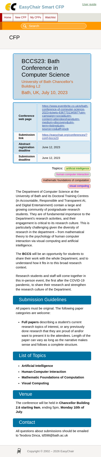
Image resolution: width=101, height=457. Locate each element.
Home (7, 17)
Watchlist (50, 17)
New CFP (20, 17)
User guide (89, 4)
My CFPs (35, 17)
